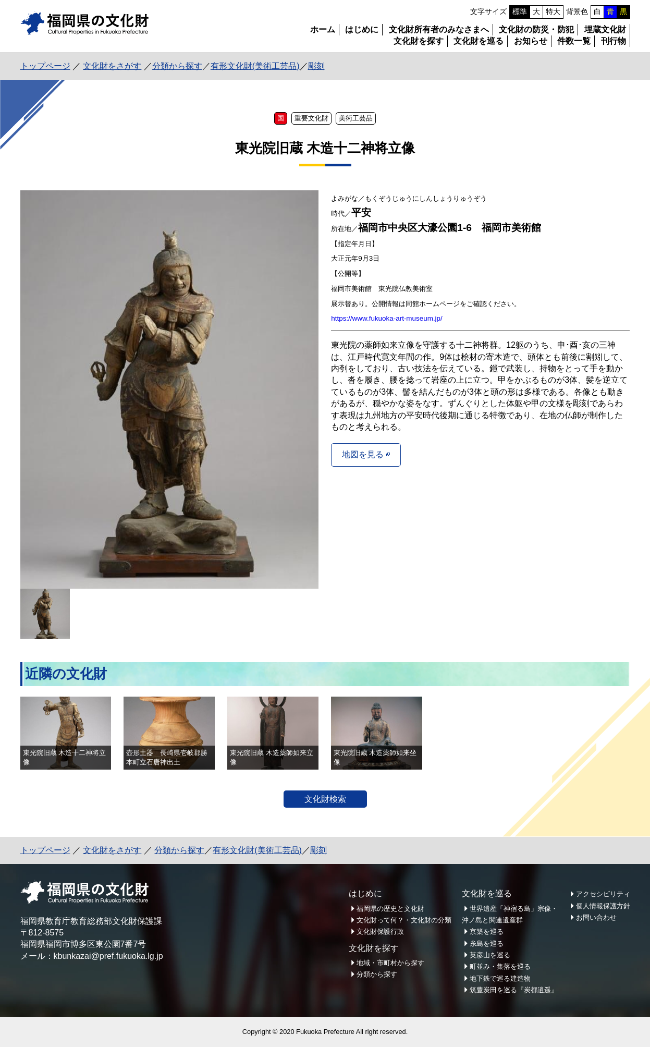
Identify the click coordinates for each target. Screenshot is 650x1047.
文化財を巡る (478, 40)
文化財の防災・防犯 (536, 29)
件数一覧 (574, 40)
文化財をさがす (112, 66)
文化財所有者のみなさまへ (439, 29)
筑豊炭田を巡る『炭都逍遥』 (514, 990)
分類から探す (177, 66)
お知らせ (530, 40)
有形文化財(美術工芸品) (255, 66)
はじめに (361, 29)
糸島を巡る (487, 943)
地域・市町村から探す (390, 963)
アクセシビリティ (603, 894)
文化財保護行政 (380, 931)
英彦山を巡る (490, 955)
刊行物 (613, 40)
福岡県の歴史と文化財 (390, 908)
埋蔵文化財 (605, 29)
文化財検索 (325, 799)
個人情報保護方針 (603, 906)
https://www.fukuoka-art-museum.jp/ (387, 318)
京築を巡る (487, 931)
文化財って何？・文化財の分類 (404, 920)
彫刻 (316, 66)
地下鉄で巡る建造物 (500, 978)
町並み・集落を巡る (500, 966)
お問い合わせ (596, 917)
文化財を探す (419, 40)
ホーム (322, 29)
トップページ (45, 66)
